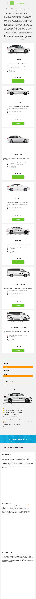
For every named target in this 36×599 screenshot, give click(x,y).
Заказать (18, 81)
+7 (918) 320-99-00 (18, 3)
